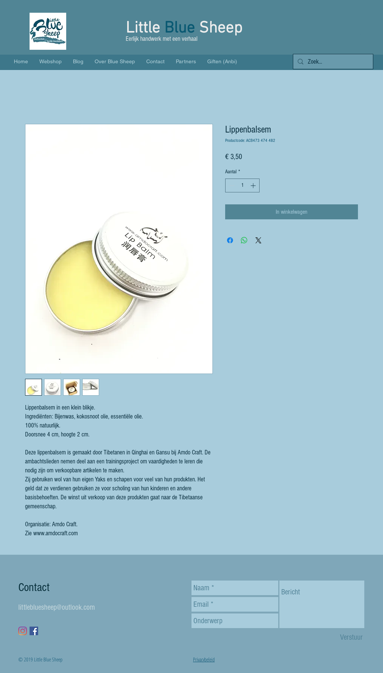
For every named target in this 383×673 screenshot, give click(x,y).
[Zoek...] (332, 61)
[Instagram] (22, 631)
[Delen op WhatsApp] (244, 240)
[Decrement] (231, 185)
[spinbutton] (242, 185)
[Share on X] (258, 240)
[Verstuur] (351, 637)
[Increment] (253, 185)
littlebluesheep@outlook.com (56, 607)
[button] (361, 35)
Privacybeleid (204, 659)
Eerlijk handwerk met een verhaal (162, 38)
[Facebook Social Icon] (34, 631)
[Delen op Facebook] (230, 240)
